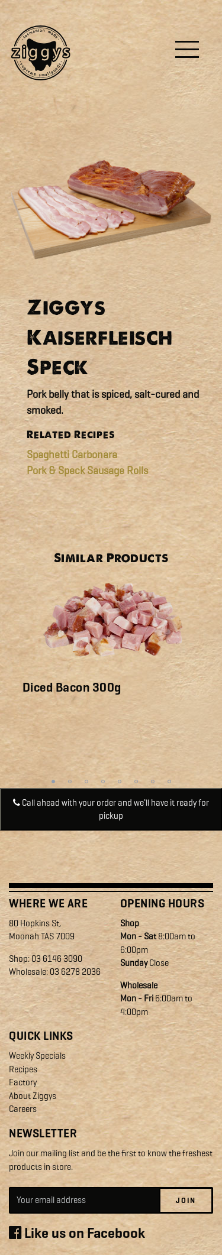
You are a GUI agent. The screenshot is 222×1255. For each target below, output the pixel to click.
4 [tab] (103, 781)
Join (186, 1200)
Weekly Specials (37, 1055)
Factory (23, 1082)
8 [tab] (169, 781)
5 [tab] (119, 781)
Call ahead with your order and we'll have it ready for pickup (111, 809)
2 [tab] (70, 781)
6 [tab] (136, 781)
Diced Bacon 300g (71, 687)
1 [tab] (53, 781)
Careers (23, 1109)
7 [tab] (153, 781)
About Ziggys (32, 1096)
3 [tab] (86, 781)
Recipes (23, 1069)
